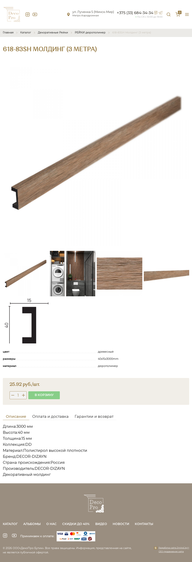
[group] (96, 153)
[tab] (16, 417)
